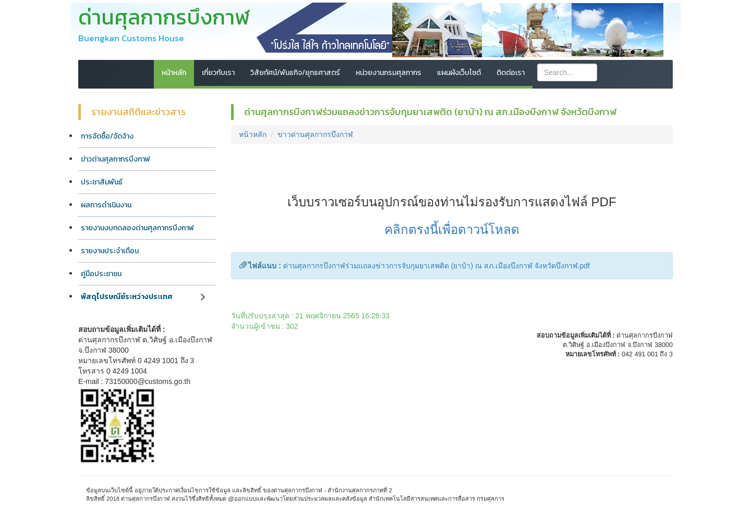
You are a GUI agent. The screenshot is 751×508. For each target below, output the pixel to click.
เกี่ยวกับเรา (218, 72)
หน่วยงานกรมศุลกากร (388, 72)
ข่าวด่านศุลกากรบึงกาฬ (115, 159)
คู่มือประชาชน (101, 273)
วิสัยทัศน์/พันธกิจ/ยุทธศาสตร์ (295, 72)
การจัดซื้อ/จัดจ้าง (107, 136)
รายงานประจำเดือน (110, 250)
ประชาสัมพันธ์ (102, 182)
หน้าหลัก (174, 72)
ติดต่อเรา (510, 72)
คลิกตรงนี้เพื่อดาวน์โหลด (451, 229)
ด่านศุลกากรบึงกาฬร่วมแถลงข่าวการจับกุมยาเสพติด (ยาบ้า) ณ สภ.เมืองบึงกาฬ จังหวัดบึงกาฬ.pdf (436, 266)
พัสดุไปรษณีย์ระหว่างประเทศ (127, 296)
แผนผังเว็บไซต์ (459, 72)
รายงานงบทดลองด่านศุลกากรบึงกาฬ (137, 227)
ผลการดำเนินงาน (106, 205)
